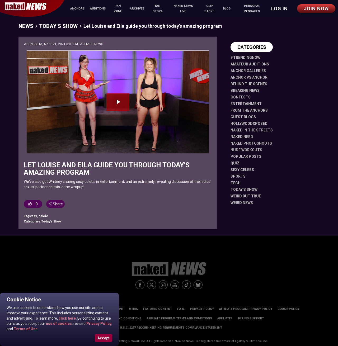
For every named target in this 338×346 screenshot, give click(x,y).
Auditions (98, 8)
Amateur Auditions (250, 64)
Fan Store (158, 8)
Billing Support (251, 318)
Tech (236, 183)
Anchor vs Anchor (249, 77)
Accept (103, 338)
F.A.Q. (181, 309)
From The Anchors (249, 110)
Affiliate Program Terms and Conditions (179, 318)
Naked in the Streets (252, 130)
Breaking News (245, 90)
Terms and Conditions (124, 318)
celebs (44, 216)
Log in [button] (279, 8)
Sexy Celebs (242, 170)
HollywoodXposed (249, 123)
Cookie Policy (288, 309)
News (25, 26)
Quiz (235, 163)
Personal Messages (251, 8)
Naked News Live (183, 8)
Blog (227, 8)
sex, (35, 216)
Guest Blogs (243, 117)
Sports (238, 176)
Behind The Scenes (249, 84)
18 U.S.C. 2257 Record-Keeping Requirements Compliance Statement (169, 327)
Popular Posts (246, 156)
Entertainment (246, 104)
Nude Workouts (246, 150)
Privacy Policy (98, 323)
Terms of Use (25, 329)
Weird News (242, 203)
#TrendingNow (245, 57)
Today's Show (58, 26)
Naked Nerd (242, 137)
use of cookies (58, 323)
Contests (241, 97)
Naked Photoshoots (251, 143)
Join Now (316, 8)
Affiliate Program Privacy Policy (245, 309)
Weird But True (246, 196)
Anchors (77, 8)
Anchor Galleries (248, 71)
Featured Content (157, 309)
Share (55, 204)
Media (133, 309)
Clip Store (209, 8)
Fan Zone (118, 8)
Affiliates (225, 318)
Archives (137, 8)
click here (67, 318)
